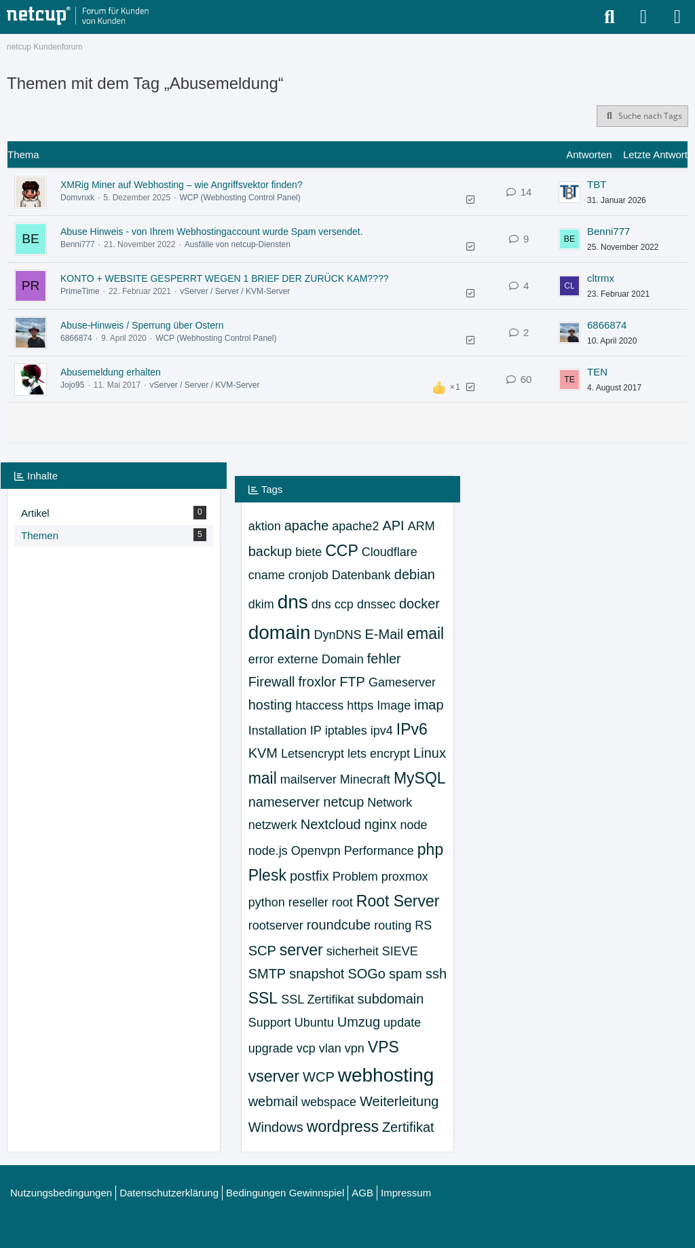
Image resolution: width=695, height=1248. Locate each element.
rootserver (275, 925)
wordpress (343, 1126)
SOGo (367, 973)
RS (423, 925)
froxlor (318, 681)
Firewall (271, 681)
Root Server (398, 901)
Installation (277, 730)
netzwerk (272, 825)
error (261, 659)
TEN (597, 372)
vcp (306, 1048)
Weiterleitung (399, 1101)
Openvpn (316, 851)
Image (394, 705)
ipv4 (382, 730)
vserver (273, 1076)
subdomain (391, 998)
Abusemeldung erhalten (110, 372)
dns (293, 601)
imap (428, 704)
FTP (352, 681)
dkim (261, 604)
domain (279, 632)
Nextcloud (331, 824)
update (402, 1022)
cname (266, 575)
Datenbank (361, 575)
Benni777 (77, 244)
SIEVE (400, 951)
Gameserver (402, 682)
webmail (273, 1101)
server (301, 950)
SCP (262, 950)
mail (262, 778)
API (393, 525)
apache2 (355, 526)
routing (392, 925)
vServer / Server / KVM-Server (235, 291)
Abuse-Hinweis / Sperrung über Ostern (141, 325)
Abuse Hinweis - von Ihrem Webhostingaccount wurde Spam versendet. (211, 231)
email (425, 633)
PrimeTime (80, 291)
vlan (330, 1048)
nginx (380, 824)
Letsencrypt (312, 753)
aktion (264, 526)
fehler (384, 658)
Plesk (267, 875)
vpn (354, 1048)
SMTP (267, 973)
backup (270, 551)
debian (414, 574)
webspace (328, 1102)
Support (269, 1022)
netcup (343, 801)
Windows (275, 1127)
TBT (596, 184)
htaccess (319, 705)
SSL (263, 998)
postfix (309, 875)
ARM (421, 526)
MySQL (420, 778)
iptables (346, 730)
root (342, 902)
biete (308, 552)
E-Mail (384, 634)
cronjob (308, 575)
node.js (268, 851)
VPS (383, 1047)
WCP (319, 1076)
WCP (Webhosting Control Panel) (239, 197)
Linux (429, 753)
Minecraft (365, 779)
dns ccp (333, 604)
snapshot (316, 973)
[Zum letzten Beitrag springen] (569, 192)
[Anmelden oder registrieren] (643, 17)
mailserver (308, 779)
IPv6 (412, 729)
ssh (436, 973)
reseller (308, 902)
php (430, 849)
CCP (341, 550)
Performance (379, 851)
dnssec (376, 604)
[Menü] (677, 17)
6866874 (76, 338)
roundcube (339, 924)
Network (389, 802)
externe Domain (321, 659)
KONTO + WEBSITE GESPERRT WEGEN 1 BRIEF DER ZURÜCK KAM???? (224, 278)
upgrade (270, 1048)
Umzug (358, 1021)
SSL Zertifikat (317, 999)
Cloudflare (389, 552)
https (360, 705)
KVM (263, 753)
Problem (355, 876)
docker (419, 603)
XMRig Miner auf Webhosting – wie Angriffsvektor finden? (181, 184)
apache (306, 525)
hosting (270, 704)
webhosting (386, 1075)
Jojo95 (72, 385)
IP (316, 730)
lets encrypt (379, 753)
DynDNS (338, 635)
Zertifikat (408, 1127)
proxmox (404, 876)
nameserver (284, 801)
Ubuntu (314, 1022)
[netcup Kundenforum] (78, 16)
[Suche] (609, 17)
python (266, 902)
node (413, 825)
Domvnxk (77, 197)
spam (405, 973)
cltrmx (600, 278)
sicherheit (352, 951)
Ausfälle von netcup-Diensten (237, 244)
